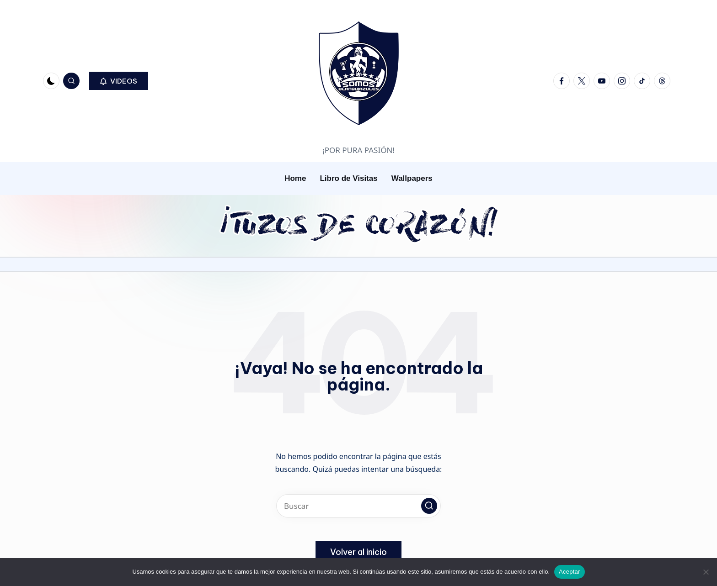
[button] (119, 80)
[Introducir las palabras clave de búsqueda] (358, 505)
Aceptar (569, 571)
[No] (705, 571)
